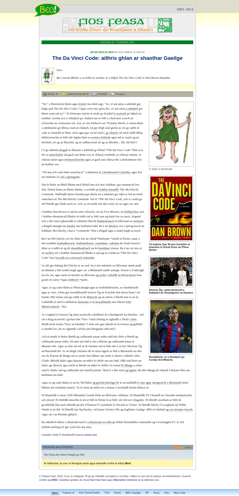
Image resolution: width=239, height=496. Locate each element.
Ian (76, 409)
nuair (135, 238)
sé (138, 127)
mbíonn (53, 150)
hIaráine (188, 292)
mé (111, 329)
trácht (71, 365)
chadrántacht (130, 287)
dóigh (73, 351)
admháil (131, 104)
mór (44, 221)
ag (134, 137)
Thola (125, 319)
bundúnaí (103, 248)
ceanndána (101, 243)
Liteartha (124, 172)
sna (64, 226)
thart (84, 137)
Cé (43, 150)
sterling (55, 427)
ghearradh (67, 221)
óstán (108, 355)
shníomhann (129, 159)
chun (70, 230)
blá (123, 142)
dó (68, 248)
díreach (57, 365)
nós (88, 123)
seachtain (163, 400)
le (143, 77)
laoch (137, 226)
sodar (102, 275)
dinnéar (49, 270)
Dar (44, 184)
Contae (153, 359)
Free (106, 211)
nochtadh (122, 387)
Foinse (133, 404)
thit (44, 243)
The (57, 58)
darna (124, 292)
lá (137, 297)
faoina (133, 387)
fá (86, 346)
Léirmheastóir (110, 172)
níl (79, 346)
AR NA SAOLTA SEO (101, 52)
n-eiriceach (75, 257)
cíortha (56, 118)
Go (43, 265)
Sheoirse (132, 346)
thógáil (48, 226)
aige (100, 104)
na (181, 292)
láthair (95, 355)
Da (66, 58)
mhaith (50, 422)
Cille (117, 409)
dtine (45, 248)
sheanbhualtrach (80, 248)
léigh (45, 108)
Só (44, 104)
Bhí (53, 297)
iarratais (178, 409)
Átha (137, 355)
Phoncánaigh (81, 287)
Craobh (90, 395)
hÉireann (123, 221)
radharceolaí (89, 142)
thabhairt (154, 292)
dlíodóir (113, 142)
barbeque (104, 238)
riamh (115, 238)
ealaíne (133, 154)
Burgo (66, 355)
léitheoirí (96, 123)
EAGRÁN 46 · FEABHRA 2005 (117, 42)
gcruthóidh (48, 404)
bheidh (153, 400)
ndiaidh (112, 275)
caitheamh (86, 336)
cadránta (114, 243)
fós (107, 108)
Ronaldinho (156, 357)
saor (102, 216)
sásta (167, 289)
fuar (126, 297)
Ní (68, 113)
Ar (43, 314)
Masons (114, 211)
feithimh (105, 137)
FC (174, 422)
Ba (58, 77)
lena (139, 275)
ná (99, 194)
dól (58, 409)
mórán (85, 113)
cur (132, 248)
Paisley (87, 409)
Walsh (45, 409)
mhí (139, 351)
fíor (79, 427)
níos (95, 108)
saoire (82, 355)
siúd (110, 336)
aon (76, 154)
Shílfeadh (61, 194)
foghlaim (129, 409)
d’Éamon (90, 404)
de (84, 297)
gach (71, 154)
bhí (51, 221)
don (118, 292)
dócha (93, 194)
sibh (106, 329)
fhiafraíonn (57, 104)
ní (77, 216)
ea (75, 203)
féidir (63, 203)
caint (59, 287)
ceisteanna (64, 123)
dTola (82, 329)
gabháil (138, 324)
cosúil (134, 199)
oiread (50, 400)
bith (104, 118)
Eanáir (45, 297)
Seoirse (153, 289)
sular (93, 319)
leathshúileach (84, 243)
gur (139, 104)
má (89, 329)
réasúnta (80, 194)
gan (102, 324)
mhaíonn (93, 172)
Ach (78, 123)
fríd (139, 159)
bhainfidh (51, 395)
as (61, 113)
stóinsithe (88, 257)
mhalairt (109, 194)
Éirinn (126, 238)
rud (88, 216)
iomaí (132, 123)
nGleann (99, 409)
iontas (59, 297)
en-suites (54, 279)
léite (135, 150)
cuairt (128, 137)
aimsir (109, 297)
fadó (95, 226)
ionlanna (138, 221)
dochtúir (46, 142)
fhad (106, 370)
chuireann (115, 118)
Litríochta (47, 123)
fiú (60, 329)
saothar (100, 77)
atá (115, 104)
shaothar (151, 58)
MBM (54, 479)
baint (112, 216)
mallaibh (131, 382)
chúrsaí (99, 154)
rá (120, 346)
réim (133, 319)
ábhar (139, 132)
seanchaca (76, 172)
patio (84, 279)
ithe (59, 270)
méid (139, 194)
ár (100, 172)
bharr (68, 132)
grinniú (100, 382)
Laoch (126, 118)
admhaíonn (50, 127)
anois (64, 275)
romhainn (60, 387)
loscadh (60, 257)
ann (49, 172)
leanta (59, 324)
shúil (95, 104)
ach (55, 172)
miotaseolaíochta (74, 159)
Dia (57, 404)
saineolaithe (56, 154)
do (162, 292)
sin (73, 123)
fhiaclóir (69, 142)
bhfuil (114, 77)
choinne (93, 346)
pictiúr (80, 404)
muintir (75, 275)
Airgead (136, 216)
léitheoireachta (50, 137)
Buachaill (50, 351)
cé (111, 104)
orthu (104, 336)
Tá (150, 244)
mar (114, 302)
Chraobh (170, 395)
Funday (112, 123)
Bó (59, 351)
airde (96, 113)
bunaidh (113, 189)
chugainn (138, 400)
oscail (93, 132)
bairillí (89, 370)
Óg (160, 289)
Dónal (166, 247)
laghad (52, 314)
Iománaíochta (184, 395)
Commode (48, 194)
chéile (100, 360)
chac (53, 292)
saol (87, 265)
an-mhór (88, 360)
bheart (121, 302)
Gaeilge (173, 58)
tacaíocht (176, 289)
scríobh (86, 77)
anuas (96, 336)
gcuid (45, 279)
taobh (94, 203)
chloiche (90, 211)
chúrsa (110, 159)
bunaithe (165, 77)
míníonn (51, 177)
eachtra (49, 253)
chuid (126, 243)
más (76, 341)
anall (138, 265)
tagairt (105, 351)
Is (112, 365)
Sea (84, 319)
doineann (83, 302)
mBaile (128, 355)
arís (97, 324)
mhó (121, 194)
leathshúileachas (109, 287)
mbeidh (71, 404)
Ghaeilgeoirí (171, 292)
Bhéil (64, 184)
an (93, 77)
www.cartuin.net (86, 434)
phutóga (110, 382)
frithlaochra (131, 211)
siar (82, 370)
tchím (61, 292)
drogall (63, 150)
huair (132, 292)
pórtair (97, 370)
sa (89, 137)
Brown (155, 77)
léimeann (75, 113)
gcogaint (131, 370)
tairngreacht (159, 382)
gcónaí (71, 319)
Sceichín (110, 292)
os (50, 287)
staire (54, 159)
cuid (60, 172)
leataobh (56, 132)
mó (94, 341)
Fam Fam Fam (98, 479)
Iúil (125, 400)
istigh (126, 230)
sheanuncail (60, 216)
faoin (185, 382)
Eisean (125, 270)
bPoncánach (128, 275)
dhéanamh (96, 270)
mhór (66, 172)
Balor (59, 70)
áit (84, 400)
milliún (46, 427)
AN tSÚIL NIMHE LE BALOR (129, 52)
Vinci (77, 58)
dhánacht (92, 297)
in (91, 113)
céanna (114, 248)
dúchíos (113, 226)
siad (50, 108)
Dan (147, 77)
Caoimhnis (106, 404)
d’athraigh (138, 270)
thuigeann (97, 329)
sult (57, 113)
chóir (121, 336)
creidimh (109, 154)
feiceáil (120, 404)
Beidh (45, 324)
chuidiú (48, 329)
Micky (155, 404)
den (105, 203)
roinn (139, 365)
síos (136, 248)
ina (89, 104)
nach (126, 132)
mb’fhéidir (48, 203)
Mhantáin (79, 395)
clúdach (88, 118)
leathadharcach (66, 243)
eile (70, 137)
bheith (119, 297)
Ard (160, 359)
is (127, 123)
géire (102, 108)
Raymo (54, 355)
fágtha (77, 137)
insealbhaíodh (78, 292)
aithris (109, 58)
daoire (118, 355)
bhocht (92, 221)
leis (140, 172)
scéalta (112, 253)
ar (136, 58)
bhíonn (103, 341)
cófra (75, 132)
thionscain (96, 422)
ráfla (109, 422)
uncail (66, 77)
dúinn (66, 287)
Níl (45, 172)
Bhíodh (54, 360)
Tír (147, 395)
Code (91, 58)
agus (75, 104)
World (121, 123)
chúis (77, 238)
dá (121, 243)
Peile (98, 395)
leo (55, 329)
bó (96, 248)
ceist (89, 108)
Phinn (185, 247)
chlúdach (73, 118)
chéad (92, 238)
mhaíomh (72, 422)
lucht (52, 324)
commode (83, 230)
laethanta (86, 226)
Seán (154, 169)
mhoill (109, 324)
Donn (174, 247)
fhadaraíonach (105, 221)
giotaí (114, 127)
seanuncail (128, 184)
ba (71, 238)
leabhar (157, 244)
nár (115, 336)
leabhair (111, 184)
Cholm (109, 409)
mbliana (123, 395)
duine (140, 123)
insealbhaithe (103, 302)
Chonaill (155, 395)
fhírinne (62, 414)
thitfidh (63, 400)
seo (57, 164)
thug (50, 319)
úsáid (119, 230)
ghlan (125, 58)
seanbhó (51, 243)
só (107, 104)
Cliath (45, 360)
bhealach (175, 357)
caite (44, 132)
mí (138, 292)
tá (117, 203)
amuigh (57, 226)
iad (119, 137)
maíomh (121, 113)
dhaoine (76, 150)
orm (66, 297)
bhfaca (65, 127)
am (96, 118)
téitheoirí (73, 279)
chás (70, 346)
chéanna (82, 351)
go (182, 357)
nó (91, 127)
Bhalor (75, 77)
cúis (62, 177)
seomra (95, 137)
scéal (111, 203)
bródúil (108, 113)
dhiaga (129, 365)
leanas (111, 387)
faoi (52, 257)
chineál (164, 370)
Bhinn (71, 184)
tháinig (59, 265)
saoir (81, 211)
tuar (143, 382)
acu (63, 118)
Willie (182, 404)
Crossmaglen (164, 422)
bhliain (46, 387)
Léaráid (46, 434)
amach (71, 387)
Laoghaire (168, 404)
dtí (47, 265)
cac (120, 203)
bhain (45, 113)
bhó (144, 370)
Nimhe (153, 249)
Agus (83, 108)
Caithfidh (47, 302)
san (102, 355)
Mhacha (168, 359)
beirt (134, 360)
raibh (133, 127)
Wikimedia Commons (125, 479)
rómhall (160, 409)
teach (137, 230)
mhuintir (82, 221)
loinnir (83, 104)
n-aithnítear (70, 302)
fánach (114, 132)
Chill (70, 395)
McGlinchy (131, 189)
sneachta (74, 400)
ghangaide (73, 177)
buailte (71, 226)
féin (44, 189)
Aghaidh (114, 319)
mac (102, 184)
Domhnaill (166, 169)
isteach (135, 243)
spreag (129, 226)
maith (53, 336)
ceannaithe (145, 422)
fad (130, 194)
